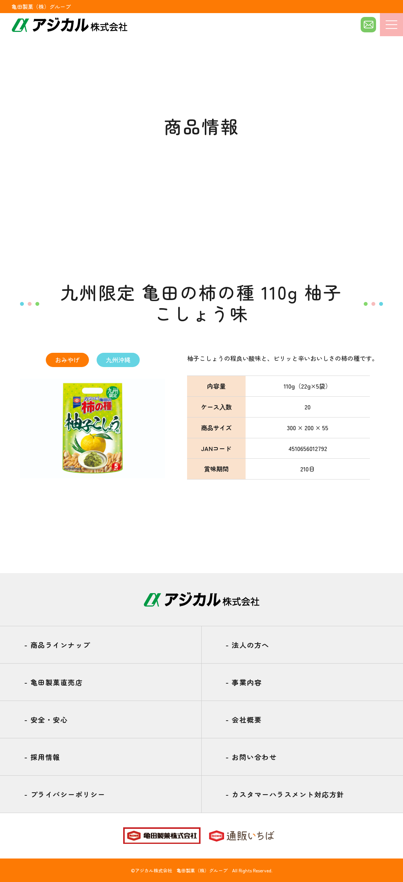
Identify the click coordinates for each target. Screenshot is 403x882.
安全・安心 (46, 719)
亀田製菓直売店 (53, 682)
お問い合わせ (251, 757)
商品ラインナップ (57, 645)
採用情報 (42, 757)
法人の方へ (247, 645)
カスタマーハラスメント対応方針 (285, 794)
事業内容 (244, 682)
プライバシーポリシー (64, 794)
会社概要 (244, 719)
